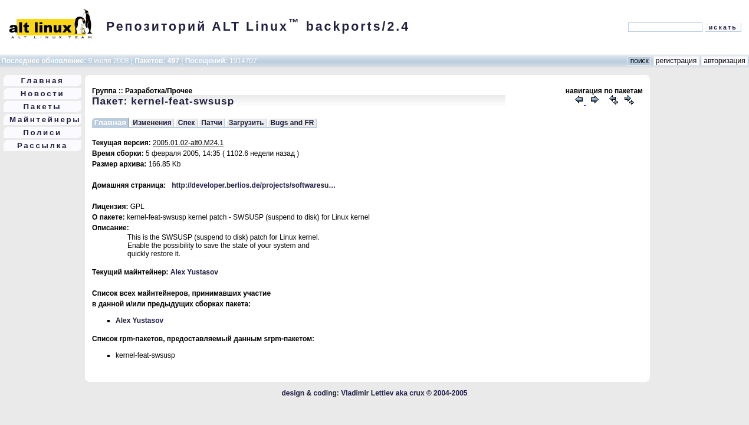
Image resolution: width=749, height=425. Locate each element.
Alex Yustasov (194, 272)
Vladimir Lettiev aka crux (382, 393)
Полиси (42, 132)
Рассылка (42, 145)
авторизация (724, 61)
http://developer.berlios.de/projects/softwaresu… (254, 185)
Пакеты (43, 106)
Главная (42, 80)
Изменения (152, 123)
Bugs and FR (292, 123)
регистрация (676, 61)
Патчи (211, 123)
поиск (639, 61)
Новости (43, 93)
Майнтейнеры (45, 119)
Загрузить (246, 123)
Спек (186, 123)
